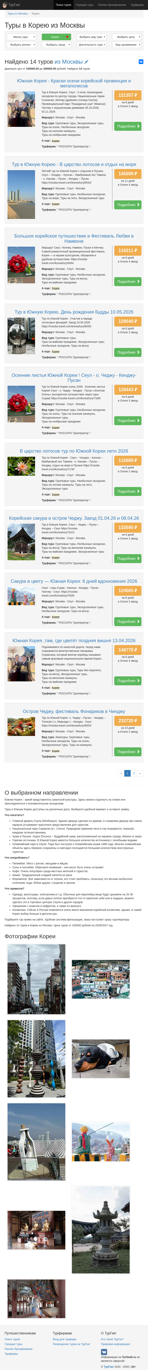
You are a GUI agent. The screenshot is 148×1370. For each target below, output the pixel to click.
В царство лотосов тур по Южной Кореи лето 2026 (74, 451)
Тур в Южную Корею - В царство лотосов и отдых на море (74, 164)
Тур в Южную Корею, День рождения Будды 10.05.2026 (74, 312)
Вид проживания (128, 44)
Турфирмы (137, 4)
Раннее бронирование (112, 4)
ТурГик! (14, 5)
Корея (60, 36)
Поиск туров (63, 4)
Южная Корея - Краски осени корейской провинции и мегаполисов (74, 83)
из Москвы (71, 61)
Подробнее (129, 126)
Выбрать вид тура (92, 36)
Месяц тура (24, 36)
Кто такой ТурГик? (112, 1339)
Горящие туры (84, 4)
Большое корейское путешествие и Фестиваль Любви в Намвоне (74, 238)
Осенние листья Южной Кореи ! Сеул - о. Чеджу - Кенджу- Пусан (74, 378)
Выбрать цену (128, 36)
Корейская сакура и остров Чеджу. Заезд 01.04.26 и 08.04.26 (74, 518)
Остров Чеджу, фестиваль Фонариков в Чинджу (74, 711)
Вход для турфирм (64, 1339)
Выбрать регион (22, 44)
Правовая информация (115, 1344)
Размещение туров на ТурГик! (71, 1344)
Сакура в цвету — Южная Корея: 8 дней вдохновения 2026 (74, 581)
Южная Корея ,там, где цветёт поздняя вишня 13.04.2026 (74, 640)
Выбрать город (58, 44)
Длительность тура (92, 44)
